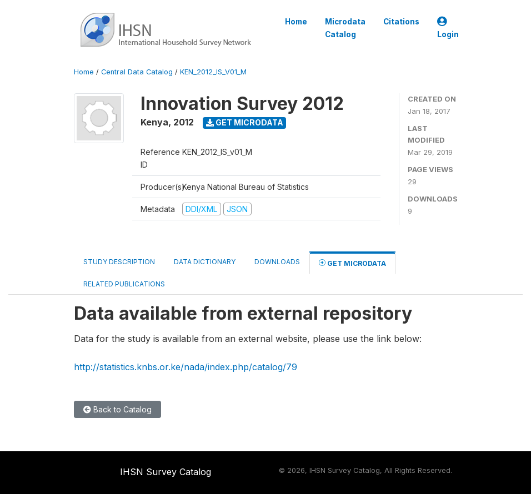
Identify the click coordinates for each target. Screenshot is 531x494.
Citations (401, 21)
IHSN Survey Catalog (165, 471)
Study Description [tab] (119, 262)
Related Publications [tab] (124, 284)
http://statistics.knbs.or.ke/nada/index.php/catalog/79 (185, 366)
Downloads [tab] (277, 262)
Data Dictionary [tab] (205, 262)
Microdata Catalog (345, 27)
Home (296, 21)
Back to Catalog (117, 409)
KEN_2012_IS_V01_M (213, 72)
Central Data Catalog (137, 72)
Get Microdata (244, 122)
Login (448, 28)
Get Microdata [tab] (352, 263)
